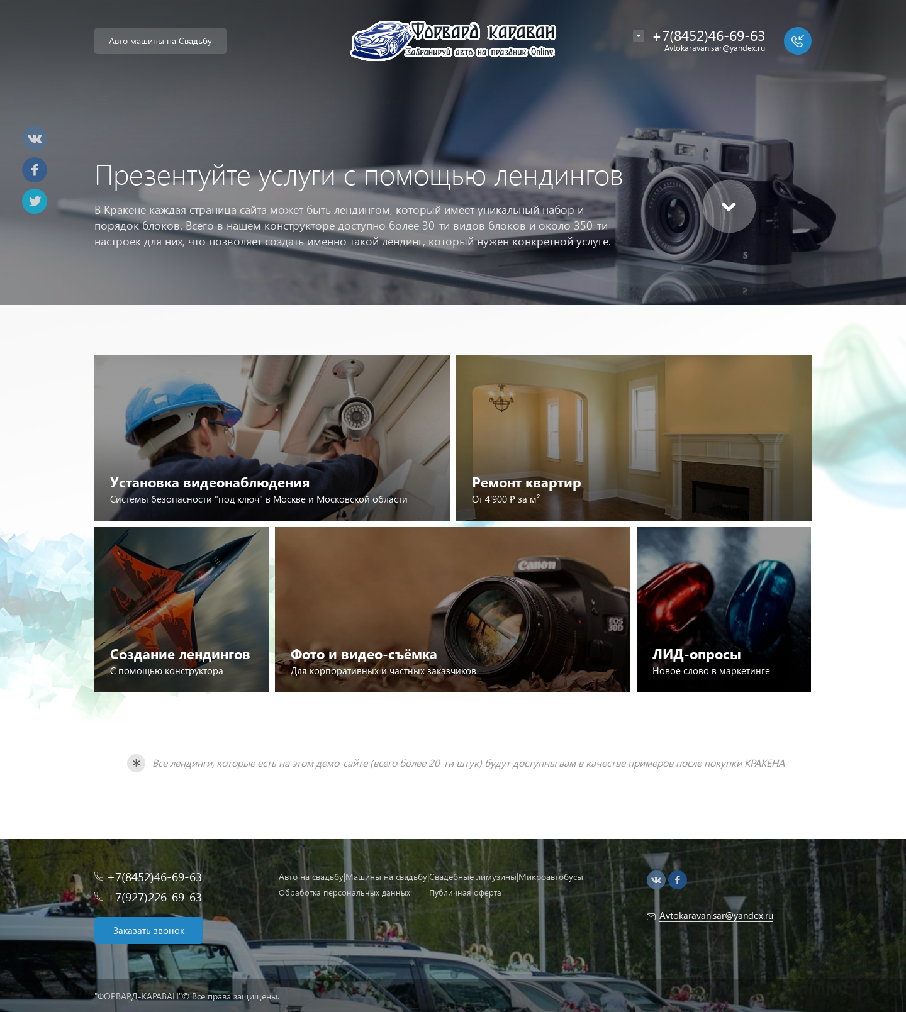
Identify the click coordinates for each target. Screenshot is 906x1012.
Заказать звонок (148, 930)
